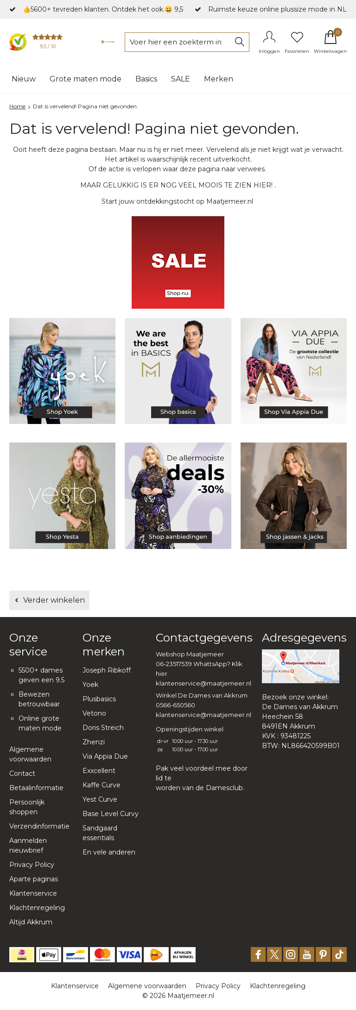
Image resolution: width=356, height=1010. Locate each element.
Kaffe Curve (102, 785)
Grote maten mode (85, 79)
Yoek (90, 684)
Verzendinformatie (39, 826)
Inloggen (269, 51)
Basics (146, 79)
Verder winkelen (54, 600)
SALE (180, 79)
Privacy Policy (31, 864)
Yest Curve (100, 799)
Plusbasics (99, 699)
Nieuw (24, 79)
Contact (22, 773)
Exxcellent (99, 771)
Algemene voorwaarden (147, 986)
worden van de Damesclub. (200, 788)
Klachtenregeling (37, 908)
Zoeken (239, 42)
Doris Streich (103, 727)
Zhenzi (94, 742)
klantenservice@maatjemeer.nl (203, 683)
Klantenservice (33, 893)
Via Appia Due (105, 756)
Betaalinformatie (36, 788)
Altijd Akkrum (30, 922)
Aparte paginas (33, 879)
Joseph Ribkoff (107, 670)
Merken (218, 79)
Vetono (94, 713)
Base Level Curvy (111, 814)
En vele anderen (109, 852)
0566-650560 (175, 705)
